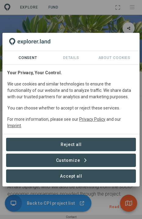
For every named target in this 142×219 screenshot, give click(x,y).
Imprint (14, 125)
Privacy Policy (92, 119)
